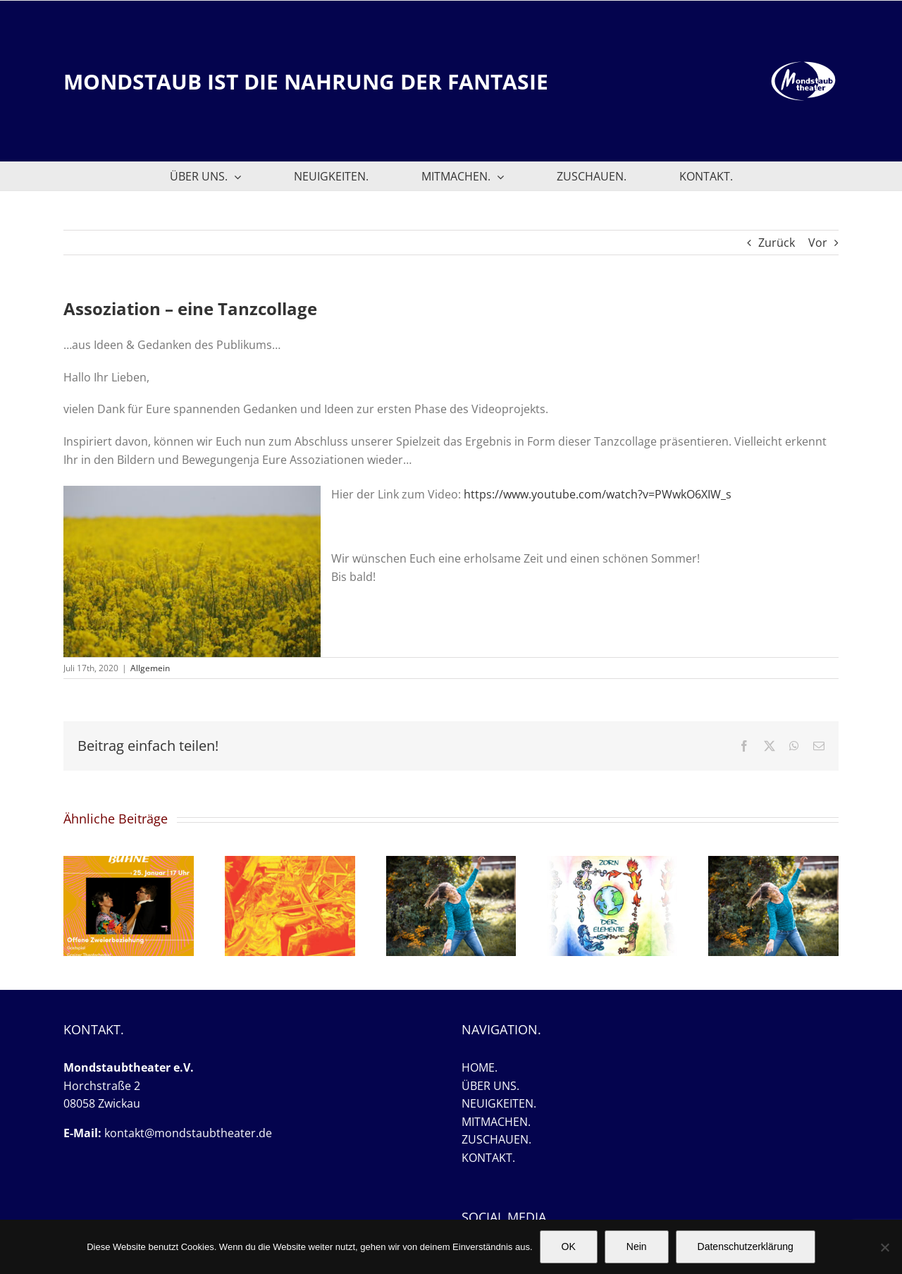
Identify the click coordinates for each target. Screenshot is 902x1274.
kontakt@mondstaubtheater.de (188, 1133)
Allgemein (150, 668)
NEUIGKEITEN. (499, 1103)
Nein (636, 1246)
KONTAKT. (488, 1157)
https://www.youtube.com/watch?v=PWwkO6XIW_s (597, 494)
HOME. (480, 1067)
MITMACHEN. (496, 1121)
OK (569, 1246)
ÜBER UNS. (490, 1086)
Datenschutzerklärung (745, 1246)
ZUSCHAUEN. (496, 1139)
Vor (817, 242)
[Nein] (884, 1247)
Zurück (776, 242)
